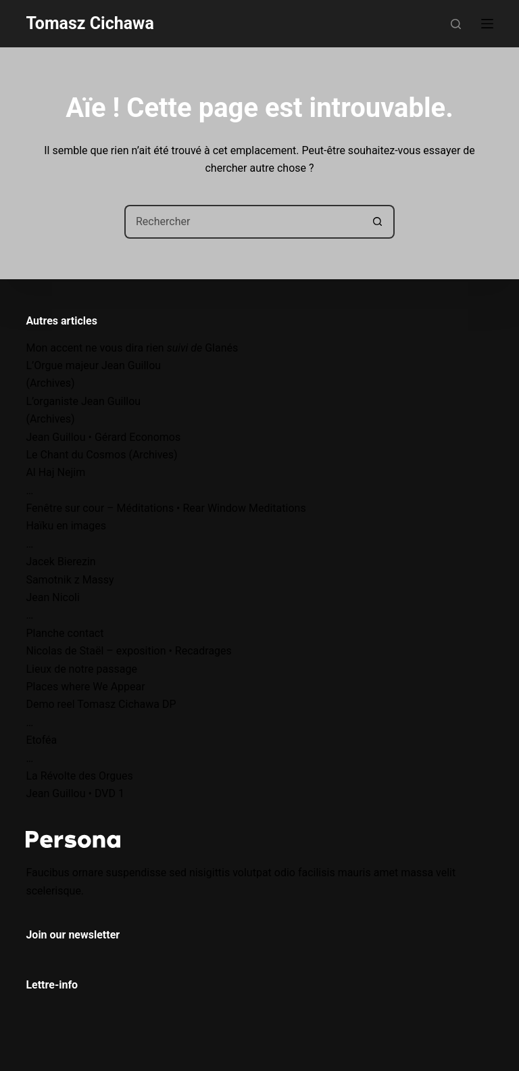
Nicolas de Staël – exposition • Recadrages (128, 650)
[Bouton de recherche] (378, 222)
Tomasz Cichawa (89, 23)
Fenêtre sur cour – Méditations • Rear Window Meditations (165, 508)
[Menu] (487, 24)
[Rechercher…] (242, 222)
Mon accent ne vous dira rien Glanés (132, 347)
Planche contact (64, 633)
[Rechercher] (456, 24)
